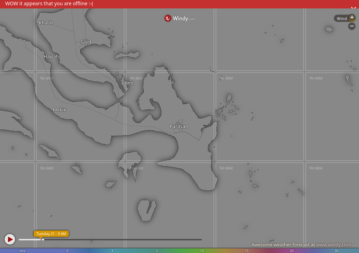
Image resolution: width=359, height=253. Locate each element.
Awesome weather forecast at (301, 244)
